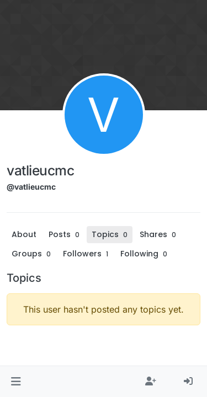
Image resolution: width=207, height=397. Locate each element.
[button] (15, 382)
